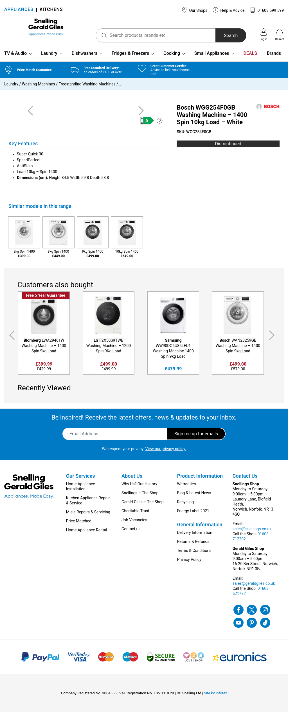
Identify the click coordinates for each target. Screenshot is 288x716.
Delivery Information (194, 536)
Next (273, 339)
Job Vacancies (134, 523)
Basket (279, 34)
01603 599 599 (267, 10)
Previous (11, 339)
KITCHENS (51, 10)
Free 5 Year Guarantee (45, 299)
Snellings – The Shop (140, 496)
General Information (199, 528)
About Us (132, 479)
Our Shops (194, 10)
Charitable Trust (135, 514)
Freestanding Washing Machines (86, 87)
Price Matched (78, 524)
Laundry (49, 57)
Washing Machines (38, 87)
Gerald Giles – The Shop (143, 505)
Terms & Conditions (194, 554)
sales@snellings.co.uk (252, 532)
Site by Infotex (215, 697)
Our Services (80, 479)
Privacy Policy (189, 563)
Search (222, 35)
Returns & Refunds (193, 545)
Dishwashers (84, 57)
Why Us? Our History (139, 487)
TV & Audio (15, 57)
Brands (274, 57)
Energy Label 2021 (193, 514)
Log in (263, 34)
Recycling (185, 505)
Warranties (186, 487)
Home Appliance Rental (86, 533)
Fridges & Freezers (130, 57)
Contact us (131, 532)
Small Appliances (211, 57)
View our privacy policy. (165, 452)
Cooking (171, 57)
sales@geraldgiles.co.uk (254, 587)
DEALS (250, 57)
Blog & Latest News (194, 496)
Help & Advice (229, 10)
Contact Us (245, 479)
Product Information (200, 479)
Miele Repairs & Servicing (88, 515)
